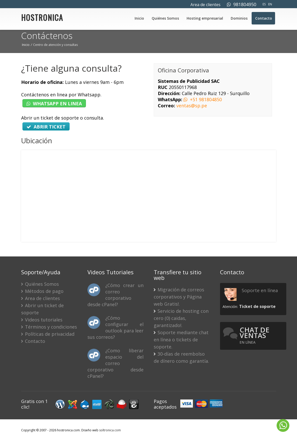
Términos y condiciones (49, 327)
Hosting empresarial (205, 18)
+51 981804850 (203, 99)
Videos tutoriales (41, 320)
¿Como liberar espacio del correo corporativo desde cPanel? (115, 363)
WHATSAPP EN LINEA (54, 103)
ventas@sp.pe (191, 105)
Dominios (239, 18)
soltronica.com (110, 430)
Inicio (139, 18)
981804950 (241, 4)
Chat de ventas (254, 335)
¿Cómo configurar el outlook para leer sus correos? (115, 327)
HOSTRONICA (42, 19)
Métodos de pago (42, 291)
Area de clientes (205, 4)
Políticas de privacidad (47, 334)
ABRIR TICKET (46, 127)
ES (264, 4)
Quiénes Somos (165, 18)
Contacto (263, 18)
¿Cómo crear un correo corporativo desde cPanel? (115, 294)
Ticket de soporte (257, 306)
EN (270, 4)
